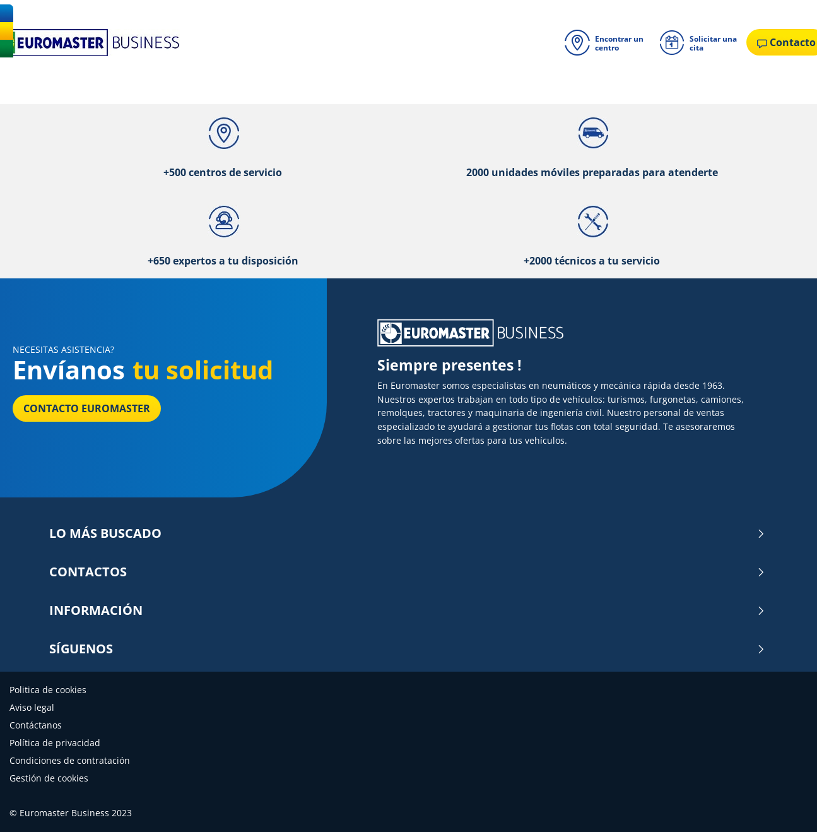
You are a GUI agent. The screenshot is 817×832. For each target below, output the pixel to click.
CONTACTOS (407, 572)
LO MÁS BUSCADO (407, 533)
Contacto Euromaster (86, 408)
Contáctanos (35, 725)
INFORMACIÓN (407, 610)
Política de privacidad (54, 743)
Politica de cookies (47, 690)
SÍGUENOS (407, 649)
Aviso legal (31, 707)
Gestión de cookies (48, 778)
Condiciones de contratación (69, 760)
